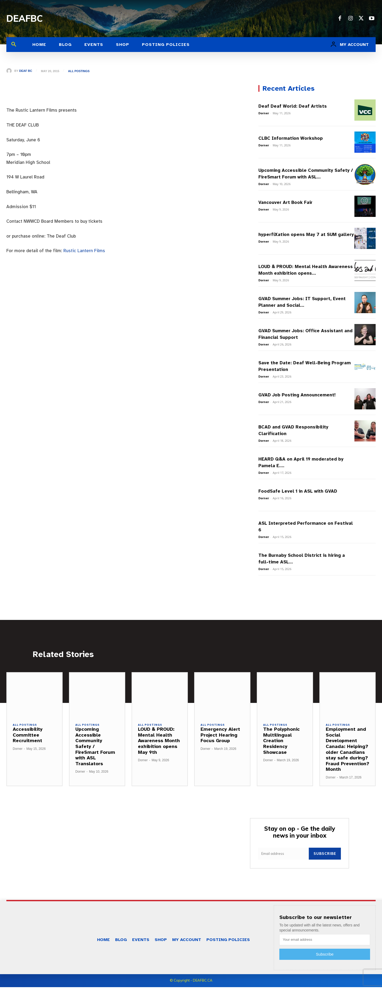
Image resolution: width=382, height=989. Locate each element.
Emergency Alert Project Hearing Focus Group (220, 736)
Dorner (263, 113)
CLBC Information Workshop (290, 138)
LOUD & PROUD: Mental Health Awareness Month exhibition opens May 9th (159, 742)
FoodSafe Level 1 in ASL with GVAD (297, 491)
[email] (283, 856)
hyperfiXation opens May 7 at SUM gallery (306, 234)
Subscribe (325, 856)
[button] (14, 44)
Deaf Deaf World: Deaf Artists (292, 106)
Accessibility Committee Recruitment (27, 736)
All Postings (79, 71)
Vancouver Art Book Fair (285, 202)
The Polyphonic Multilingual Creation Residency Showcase (281, 742)
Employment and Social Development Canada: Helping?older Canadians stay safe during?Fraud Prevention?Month (347, 751)
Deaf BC (25, 70)
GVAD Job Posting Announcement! (297, 395)
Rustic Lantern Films (84, 250)
